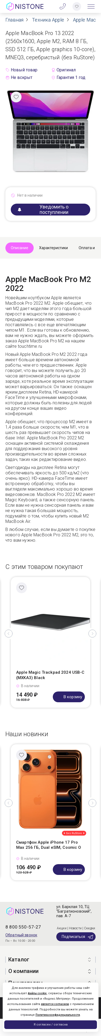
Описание (19, 248)
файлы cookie (37, 993)
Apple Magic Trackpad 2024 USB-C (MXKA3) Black (50, 675)
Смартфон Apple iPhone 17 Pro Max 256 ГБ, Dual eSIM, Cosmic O (48, 845)
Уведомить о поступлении (43, 209)
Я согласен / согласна (51, 1024)
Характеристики (53, 248)
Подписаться (78, 937)
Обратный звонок (21, 935)
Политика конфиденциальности (58, 1014)
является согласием (55, 1004)
